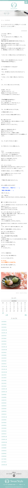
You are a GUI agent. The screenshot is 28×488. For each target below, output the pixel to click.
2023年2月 (3, 344)
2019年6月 (3, 422)
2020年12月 (4, 389)
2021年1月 (3, 386)
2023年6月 (3, 338)
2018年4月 (3, 453)
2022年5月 (3, 352)
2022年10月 (4, 349)
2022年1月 (3, 363)
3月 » (26, 315)
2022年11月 (4, 347)
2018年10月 (4, 442)
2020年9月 (3, 394)
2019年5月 (3, 425)
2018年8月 (3, 448)
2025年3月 (3, 327)
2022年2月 (3, 361)
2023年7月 (3, 335)
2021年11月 (4, 369)
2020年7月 (3, 400)
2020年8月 (3, 397)
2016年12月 (4, 464)
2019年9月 (3, 420)
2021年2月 (3, 383)
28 (3, 313)
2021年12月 (4, 366)
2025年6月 (3, 321)
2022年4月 (3, 355)
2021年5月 (3, 377)
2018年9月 (3, 445)
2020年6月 (3, 403)
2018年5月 (3, 450)
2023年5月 (3, 341)
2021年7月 (3, 375)
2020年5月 (3, 405)
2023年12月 (4, 330)
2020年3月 (3, 411)
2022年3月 (3, 358)
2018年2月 (3, 456)
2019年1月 (3, 433)
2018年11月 (4, 439)
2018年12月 (4, 436)
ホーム (2, 20)
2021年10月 (4, 372)
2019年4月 (3, 428)
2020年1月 (3, 414)
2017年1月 (3, 462)
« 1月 (6, 315)
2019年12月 (4, 417)
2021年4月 (3, 380)
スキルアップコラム (23, 293)
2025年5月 (3, 324)
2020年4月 (3, 408)
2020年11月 (4, 391)
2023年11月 (4, 332)
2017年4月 (3, 459)
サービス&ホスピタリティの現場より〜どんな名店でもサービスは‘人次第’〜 (13, 25)
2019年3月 (3, 431)
